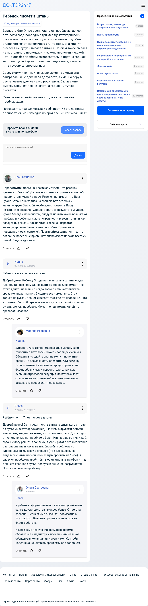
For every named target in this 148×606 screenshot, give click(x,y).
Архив (70, 581)
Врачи (23, 574)
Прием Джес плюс (107, 73)
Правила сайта (12, 581)
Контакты (9, 574)
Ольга (19, 498)
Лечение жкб (104, 66)
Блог (59, 581)
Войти (82, 581)
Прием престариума (108, 34)
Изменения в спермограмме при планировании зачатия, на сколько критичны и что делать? (113, 96)
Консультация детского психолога (22, 23)
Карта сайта (32, 581)
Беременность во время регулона (110, 82)
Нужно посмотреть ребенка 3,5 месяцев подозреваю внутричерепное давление (114, 45)
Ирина (19, 340)
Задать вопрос (72, 130)
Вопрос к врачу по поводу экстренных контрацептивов (112, 26)
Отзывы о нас (89, 574)
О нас (73, 574)
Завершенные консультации (48, 574)
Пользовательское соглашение (120, 574)
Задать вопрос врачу (121, 110)
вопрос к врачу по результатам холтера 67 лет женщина (114, 57)
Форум (48, 581)
